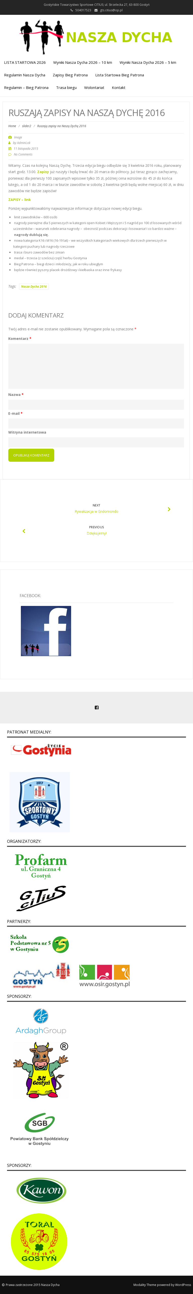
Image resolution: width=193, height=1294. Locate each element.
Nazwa (16, 394)
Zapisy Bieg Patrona (70, 74)
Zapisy (43, 171)
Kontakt (118, 87)
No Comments (23, 154)
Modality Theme (144, 1285)
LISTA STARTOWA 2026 (25, 62)
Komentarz (19, 338)
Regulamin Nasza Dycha (24, 74)
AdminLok (23, 143)
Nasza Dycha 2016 (34, 286)
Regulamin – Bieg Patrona (26, 87)
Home (12, 126)
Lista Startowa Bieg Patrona (119, 74)
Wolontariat (94, 87)
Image (18, 137)
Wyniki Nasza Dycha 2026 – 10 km (82, 62)
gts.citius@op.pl (111, 10)
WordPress (183, 1285)
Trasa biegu (66, 87)
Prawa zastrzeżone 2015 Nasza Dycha (33, 1285)
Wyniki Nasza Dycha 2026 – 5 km (148, 62)
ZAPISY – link (19, 199)
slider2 (26, 126)
